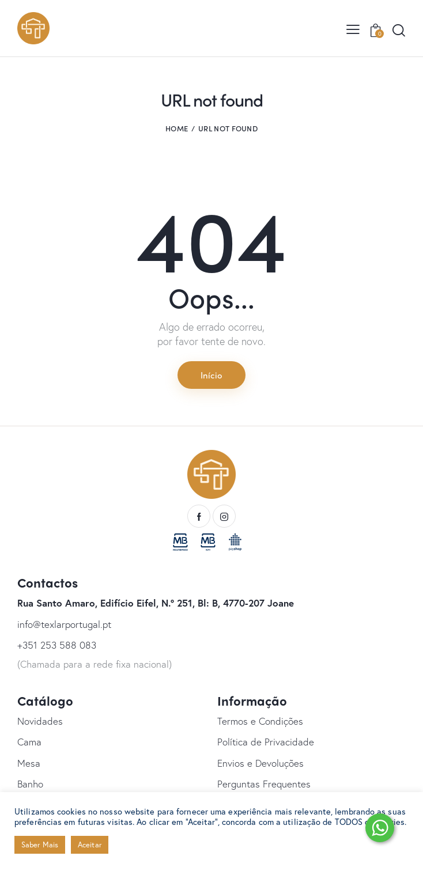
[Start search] (398, 30)
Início (211, 374)
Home (176, 128)
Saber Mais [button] (39, 845)
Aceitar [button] (89, 845)
